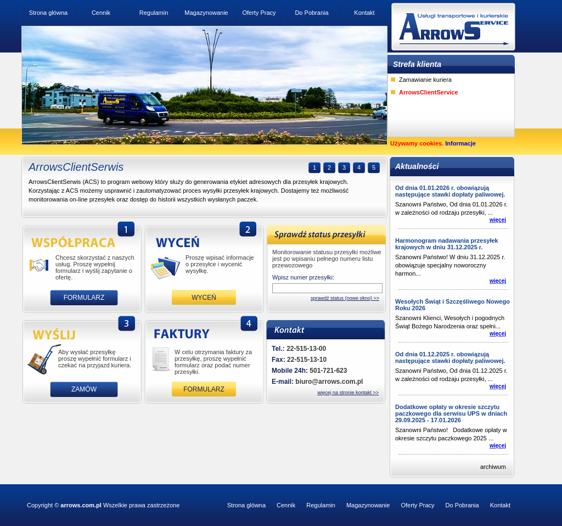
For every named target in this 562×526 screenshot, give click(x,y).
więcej (498, 220)
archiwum (493, 466)
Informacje (460, 143)
